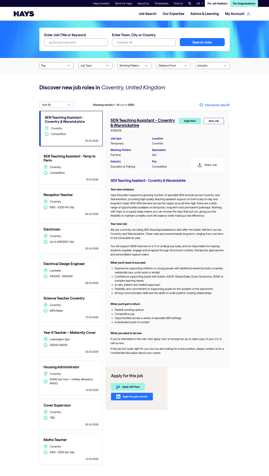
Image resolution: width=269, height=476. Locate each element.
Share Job (207, 165)
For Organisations (244, 3)
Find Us (178, 3)
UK (198, 3)
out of (113, 104)
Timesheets (161, 3)
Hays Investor (101, 3)
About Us (143, 3)
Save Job (214, 120)
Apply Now (190, 120)
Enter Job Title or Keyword (65, 35)
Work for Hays (123, 3)
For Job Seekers (217, 3)
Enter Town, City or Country (134, 35)
